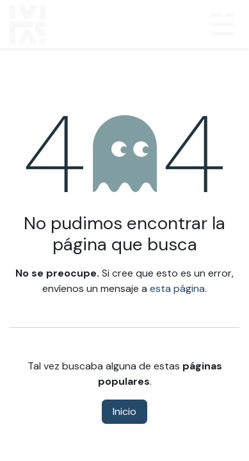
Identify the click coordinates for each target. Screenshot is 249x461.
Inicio (124, 411)
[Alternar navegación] (222, 24)
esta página (177, 288)
